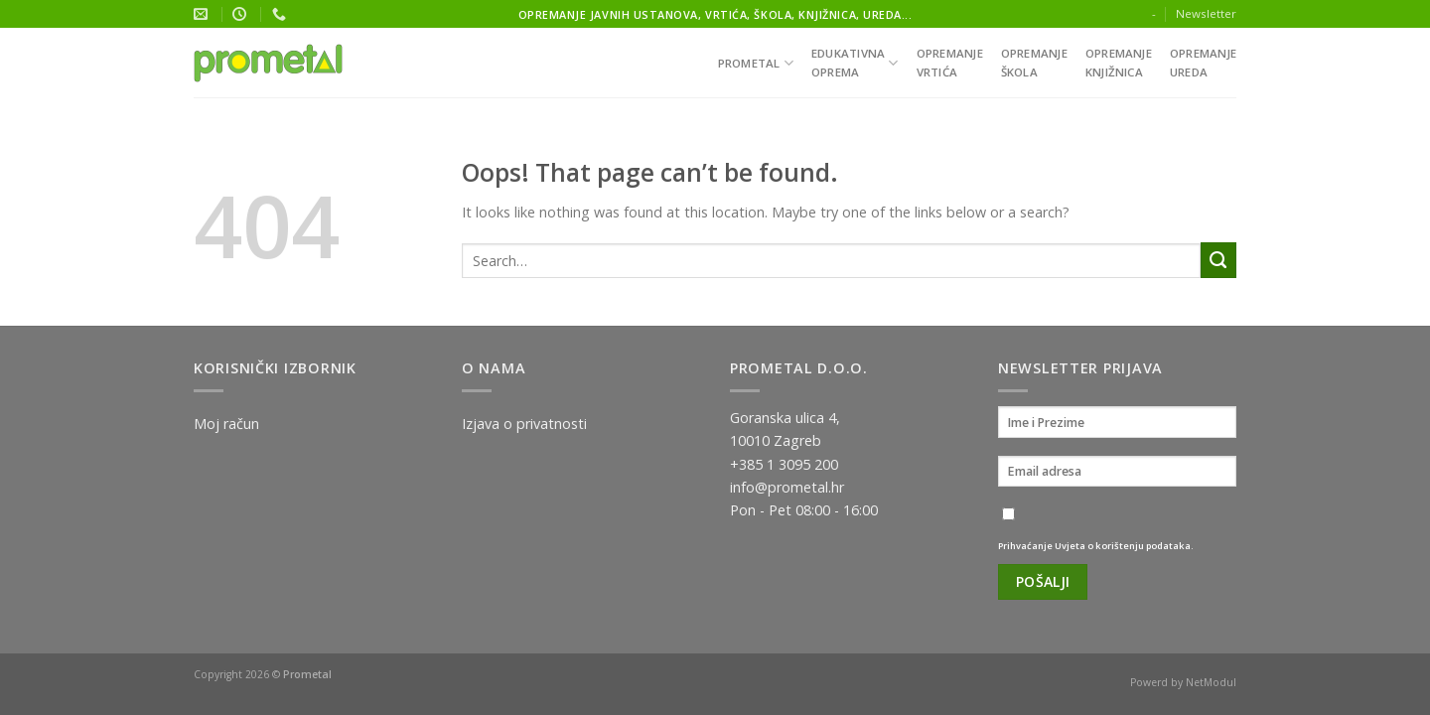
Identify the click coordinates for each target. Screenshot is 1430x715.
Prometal (755, 63)
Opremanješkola (1034, 62)
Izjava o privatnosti (524, 423)
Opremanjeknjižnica (1118, 62)
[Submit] (1218, 260)
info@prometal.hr (787, 487)
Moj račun (226, 423)
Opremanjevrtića (950, 62)
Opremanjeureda (1203, 62)
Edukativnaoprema (855, 62)
